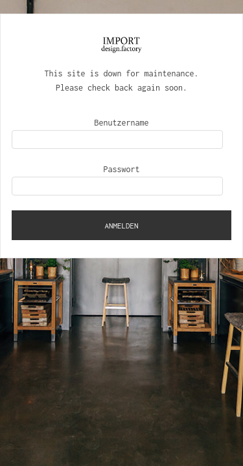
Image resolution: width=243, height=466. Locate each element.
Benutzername (122, 123)
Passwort (122, 169)
